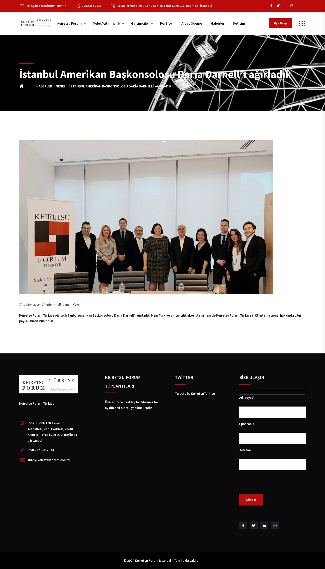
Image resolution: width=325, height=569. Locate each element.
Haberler (217, 23)
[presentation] (273, 485)
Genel (66, 305)
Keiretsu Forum (69, 23)
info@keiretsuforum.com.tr (46, 6)
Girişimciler (140, 23)
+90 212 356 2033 (41, 450)
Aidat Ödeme (191, 23)
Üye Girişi (280, 23)
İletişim (239, 23)
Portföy (166, 23)
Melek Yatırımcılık (106, 23)
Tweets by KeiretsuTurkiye (195, 393)
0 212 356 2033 (91, 6)
